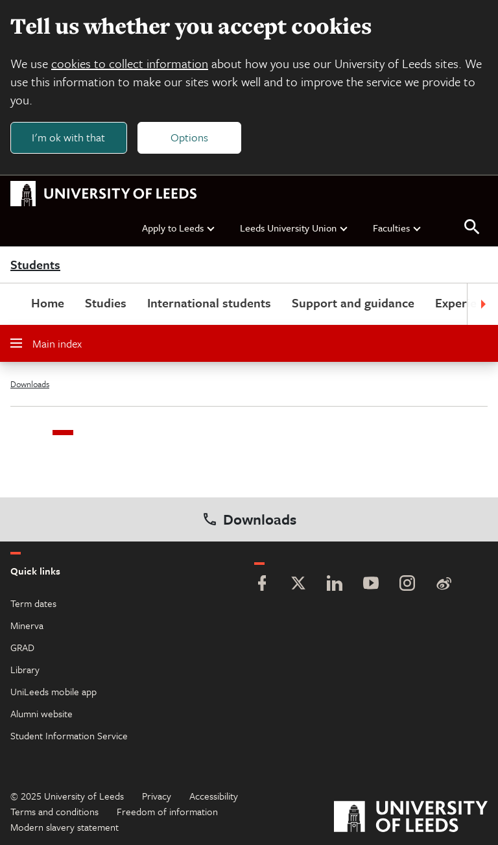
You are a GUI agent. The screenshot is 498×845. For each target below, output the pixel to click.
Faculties (397, 227)
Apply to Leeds (179, 227)
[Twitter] (298, 585)
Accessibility (213, 796)
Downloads (29, 383)
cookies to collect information (129, 63)
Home (47, 302)
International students (209, 302)
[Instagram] (407, 585)
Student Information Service (69, 735)
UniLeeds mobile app (53, 691)
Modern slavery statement (64, 827)
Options (189, 137)
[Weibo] (443, 585)
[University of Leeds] (411, 818)
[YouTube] (371, 585)
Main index (46, 343)
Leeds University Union (294, 227)
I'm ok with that (68, 137)
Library (25, 669)
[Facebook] (262, 585)
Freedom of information (167, 811)
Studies (105, 302)
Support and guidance (353, 302)
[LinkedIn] (334, 585)
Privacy (156, 796)
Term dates (33, 603)
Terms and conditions (54, 811)
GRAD (22, 647)
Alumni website (41, 713)
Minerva (26, 625)
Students (35, 264)
